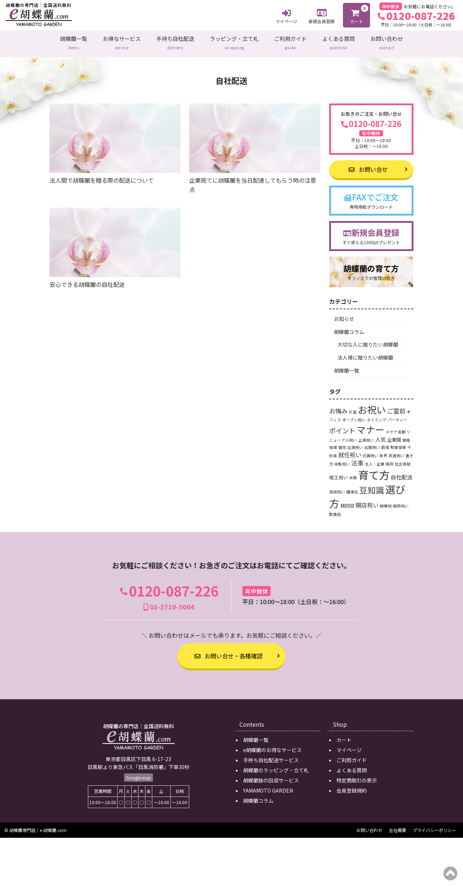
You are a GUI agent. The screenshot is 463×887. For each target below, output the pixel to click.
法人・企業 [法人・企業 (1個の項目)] (375, 459)
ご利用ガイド (290, 41)
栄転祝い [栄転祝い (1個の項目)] (342, 459)
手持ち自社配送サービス (271, 755)
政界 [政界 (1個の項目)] (383, 450)
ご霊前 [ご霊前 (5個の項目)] (396, 406)
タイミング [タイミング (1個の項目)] (377, 415)
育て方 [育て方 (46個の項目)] (374, 470)
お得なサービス (122, 41)
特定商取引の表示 (356, 775)
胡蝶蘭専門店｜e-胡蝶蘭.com (38, 825)
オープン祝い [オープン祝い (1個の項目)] (354, 415)
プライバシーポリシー (434, 825)
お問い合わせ (386, 41)
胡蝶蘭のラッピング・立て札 (276, 765)
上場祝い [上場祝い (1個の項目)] (366, 435)
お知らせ (344, 314)
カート (357, 14)
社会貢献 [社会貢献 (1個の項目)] (403, 459)
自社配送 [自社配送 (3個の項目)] (401, 472)
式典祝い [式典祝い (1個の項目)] (370, 450)
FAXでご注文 (371, 195)
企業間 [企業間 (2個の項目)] (394, 435)
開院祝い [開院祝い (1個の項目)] (401, 501)
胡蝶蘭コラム (349, 327)
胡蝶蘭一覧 (73, 41)
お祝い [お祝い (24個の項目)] (372, 404)
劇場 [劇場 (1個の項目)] (385, 442)
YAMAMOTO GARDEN (268, 785)
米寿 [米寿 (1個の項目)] (353, 473)
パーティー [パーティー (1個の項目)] (397, 415)
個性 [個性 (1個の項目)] (342, 442)
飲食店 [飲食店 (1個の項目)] (335, 509)
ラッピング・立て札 (234, 41)
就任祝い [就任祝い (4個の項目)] (349, 449)
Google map (138, 772)
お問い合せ (368, 164)
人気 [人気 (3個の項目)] (380, 434)
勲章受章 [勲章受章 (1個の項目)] (398, 442)
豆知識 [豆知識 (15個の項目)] (371, 485)
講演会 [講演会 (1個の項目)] (352, 487)
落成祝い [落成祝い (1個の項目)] (337, 487)
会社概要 (397, 825)
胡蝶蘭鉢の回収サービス (271, 775)
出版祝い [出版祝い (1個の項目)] (372, 442)
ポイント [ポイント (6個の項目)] (342, 425)
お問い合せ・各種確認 (229, 651)
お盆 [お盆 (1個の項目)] (353, 407)
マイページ (286, 15)
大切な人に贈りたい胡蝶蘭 (367, 339)
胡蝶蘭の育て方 (371, 267)
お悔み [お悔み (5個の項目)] (338, 406)
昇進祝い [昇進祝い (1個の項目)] (396, 450)
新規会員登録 (322, 15)
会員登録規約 (351, 785)
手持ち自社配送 (175, 41)
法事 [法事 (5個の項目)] (357, 458)
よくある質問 (338, 41)
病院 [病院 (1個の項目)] (390, 459)
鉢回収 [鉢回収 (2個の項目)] (347, 500)
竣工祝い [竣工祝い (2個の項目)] (338, 472)
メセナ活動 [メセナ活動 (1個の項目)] (395, 427)
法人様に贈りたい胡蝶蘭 (365, 352)
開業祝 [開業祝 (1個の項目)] (386, 501)
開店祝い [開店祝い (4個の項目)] (367, 500)
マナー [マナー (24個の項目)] (370, 424)
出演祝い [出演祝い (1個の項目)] (355, 442)
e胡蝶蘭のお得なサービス (272, 745)
